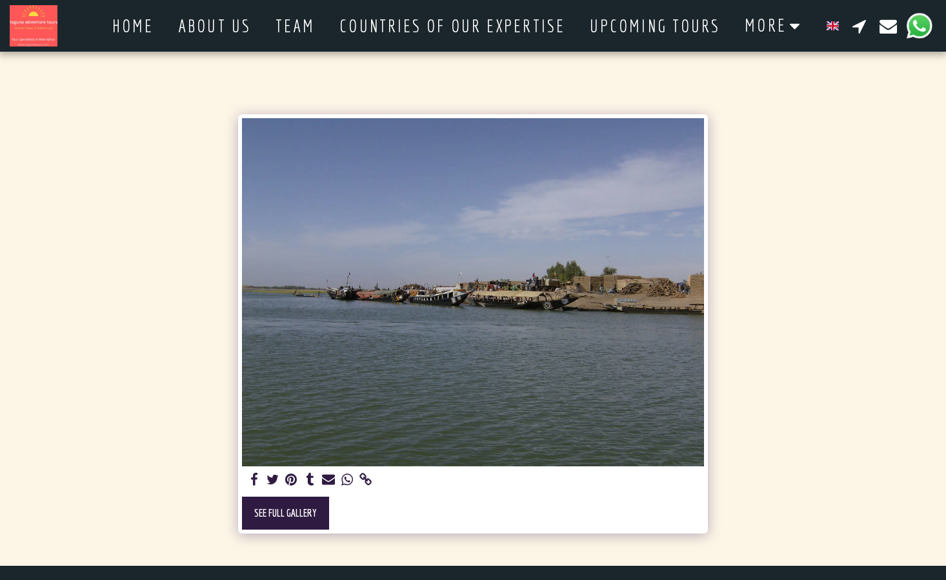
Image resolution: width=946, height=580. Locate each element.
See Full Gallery (285, 512)
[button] (859, 26)
